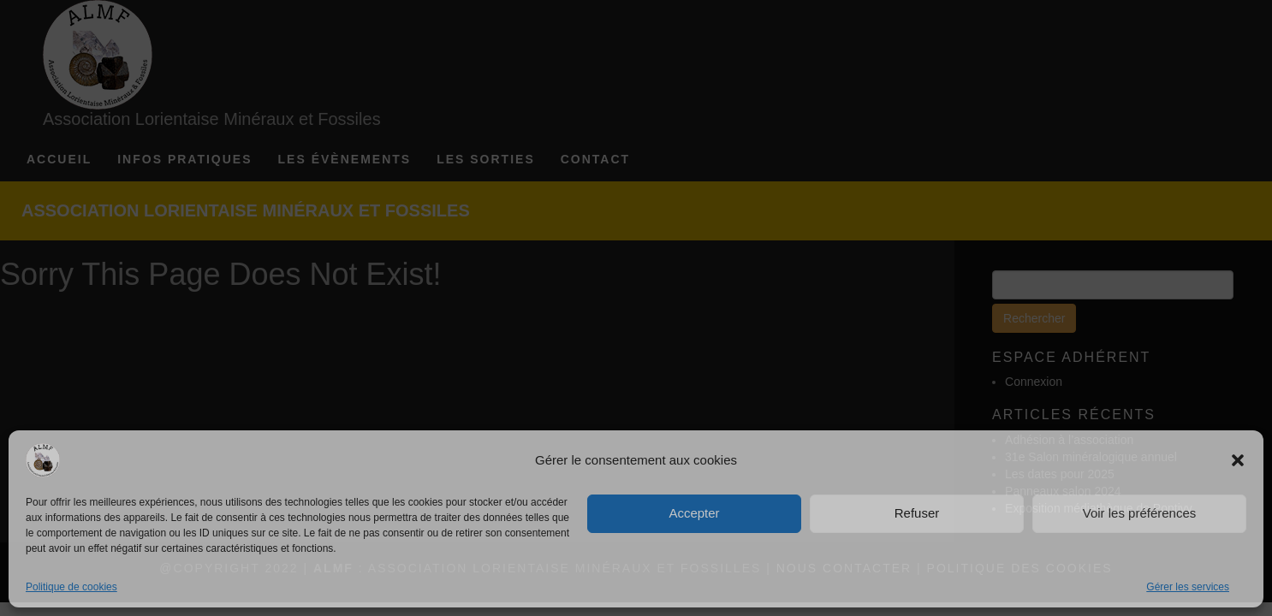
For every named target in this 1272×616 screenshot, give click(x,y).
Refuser (917, 513)
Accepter (694, 513)
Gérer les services (1187, 587)
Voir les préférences (1140, 513)
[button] (1237, 460)
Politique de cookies (71, 587)
